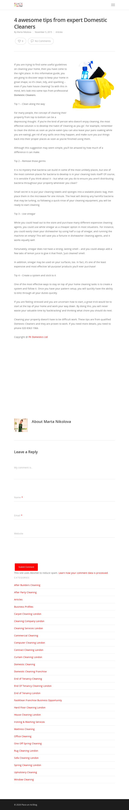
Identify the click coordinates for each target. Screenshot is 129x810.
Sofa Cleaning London (26, 757)
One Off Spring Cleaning (28, 743)
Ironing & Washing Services (29, 721)
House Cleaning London (27, 714)
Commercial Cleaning (26, 635)
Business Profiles (23, 606)
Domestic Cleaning (24, 664)
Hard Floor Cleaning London (30, 707)
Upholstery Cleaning (25, 772)
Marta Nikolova (24, 32)
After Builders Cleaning (27, 585)
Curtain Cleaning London (28, 657)
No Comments (41, 41)
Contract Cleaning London (28, 649)
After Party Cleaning (25, 592)
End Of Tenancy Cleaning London (33, 685)
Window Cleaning (24, 779)
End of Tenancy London (27, 693)
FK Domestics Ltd (38, 337)
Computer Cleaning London (29, 642)
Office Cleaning (22, 736)
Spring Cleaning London (27, 765)
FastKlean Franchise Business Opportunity (38, 700)
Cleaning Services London (28, 628)
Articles (59, 32)
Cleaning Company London (29, 621)
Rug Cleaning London (26, 750)
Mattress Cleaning (24, 729)
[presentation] (39, 556)
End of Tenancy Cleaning (28, 678)
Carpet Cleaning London (27, 613)
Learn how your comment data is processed (83, 572)
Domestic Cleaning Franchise (30, 671)
